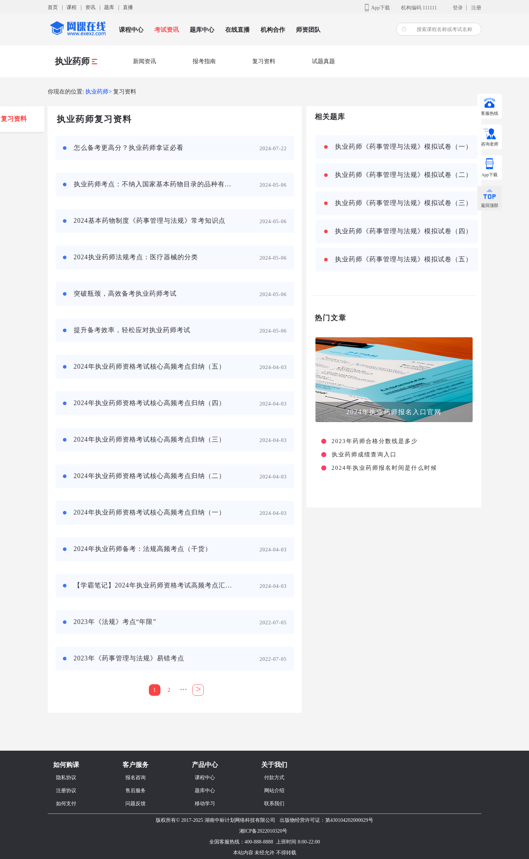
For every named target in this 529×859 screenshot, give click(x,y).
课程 (71, 7)
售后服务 (135, 790)
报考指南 (204, 61)
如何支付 (66, 803)
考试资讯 (166, 29)
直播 (128, 7)
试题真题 (323, 61)
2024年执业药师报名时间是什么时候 (384, 468)
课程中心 (131, 29)
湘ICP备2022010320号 (263, 831)
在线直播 (237, 29)
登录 (458, 7)
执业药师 (76, 61)
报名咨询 (135, 777)
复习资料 (263, 61)
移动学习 (205, 803)
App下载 (380, 7)
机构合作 (273, 29)
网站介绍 (274, 790)
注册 (476, 7)
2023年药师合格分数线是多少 (375, 441)
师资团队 (308, 29)
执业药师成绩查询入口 (364, 454)
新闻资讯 (144, 61)
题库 (109, 7)
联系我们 (274, 803)
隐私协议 (66, 777)
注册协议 (66, 790)
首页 (53, 7)
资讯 (90, 7)
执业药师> (98, 91)
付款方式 (274, 777)
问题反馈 (135, 803)
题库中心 (202, 29)
